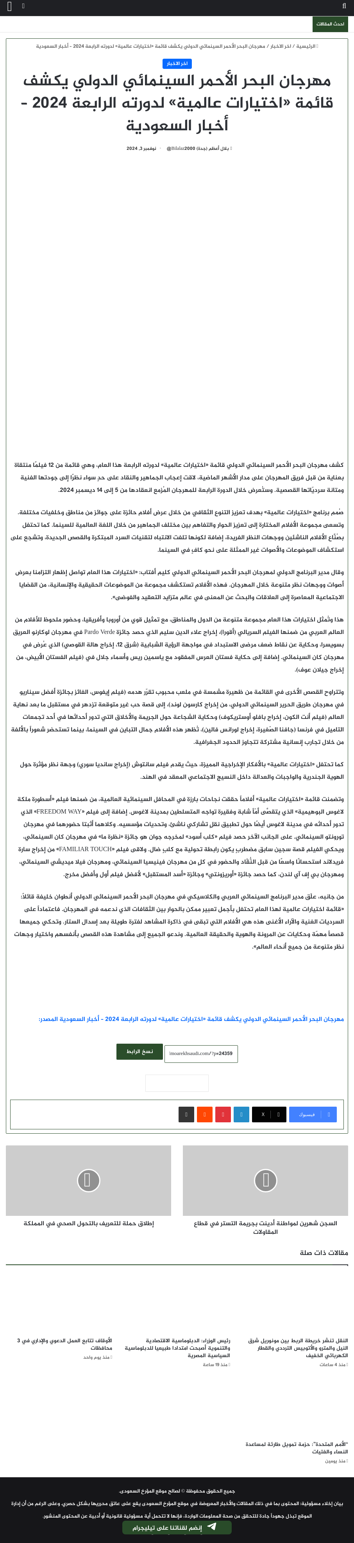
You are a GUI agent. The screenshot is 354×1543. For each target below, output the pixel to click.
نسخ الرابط (139, 1051)
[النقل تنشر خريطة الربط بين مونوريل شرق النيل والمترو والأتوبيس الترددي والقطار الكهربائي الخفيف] (295, 1303)
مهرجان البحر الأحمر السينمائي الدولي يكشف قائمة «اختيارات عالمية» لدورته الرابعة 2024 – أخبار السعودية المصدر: (191, 1019)
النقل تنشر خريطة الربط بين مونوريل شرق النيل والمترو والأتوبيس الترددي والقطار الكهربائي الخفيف (298, 1348)
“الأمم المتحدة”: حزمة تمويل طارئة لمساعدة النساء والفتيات (297, 1448)
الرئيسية (307, 46)
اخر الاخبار (280, 46)
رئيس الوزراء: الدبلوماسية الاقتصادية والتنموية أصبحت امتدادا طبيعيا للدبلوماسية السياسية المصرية (177, 1348)
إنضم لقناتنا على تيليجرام (175, 1528)
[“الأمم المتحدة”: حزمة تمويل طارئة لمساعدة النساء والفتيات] (295, 1407)
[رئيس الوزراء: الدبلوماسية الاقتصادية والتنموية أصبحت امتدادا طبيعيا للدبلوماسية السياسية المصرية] (177, 1303)
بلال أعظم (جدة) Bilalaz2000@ (198, 149)
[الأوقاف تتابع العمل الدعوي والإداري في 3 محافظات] (59, 1303)
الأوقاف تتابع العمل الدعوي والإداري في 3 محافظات (64, 1344)
